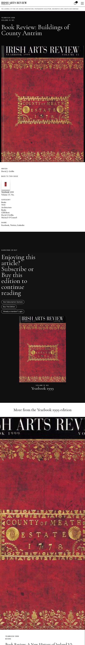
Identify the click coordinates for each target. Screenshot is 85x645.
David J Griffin (7, 215)
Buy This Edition (9, 307)
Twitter (13, 225)
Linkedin (20, 225)
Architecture (6, 207)
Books (3, 202)
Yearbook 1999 (8, 18)
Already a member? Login (12, 311)
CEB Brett (5, 212)
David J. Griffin (7, 171)
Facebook (5, 225)
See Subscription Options (13, 302)
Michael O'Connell (9, 217)
